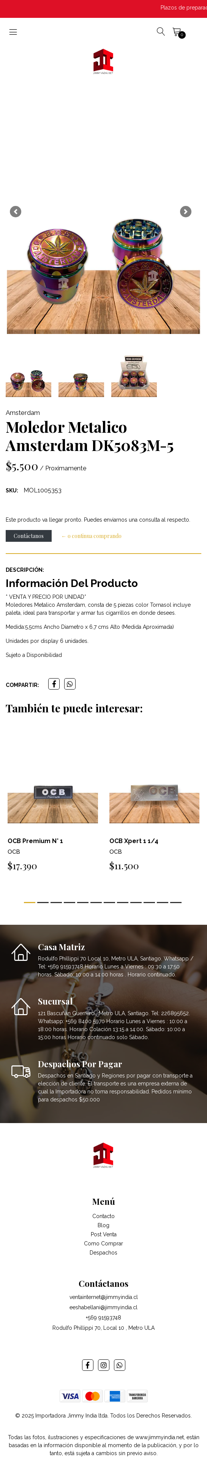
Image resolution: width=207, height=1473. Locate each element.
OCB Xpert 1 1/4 (133, 841)
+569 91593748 (103, 1318)
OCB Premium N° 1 (35, 841)
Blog (103, 1225)
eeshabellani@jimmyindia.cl (103, 1307)
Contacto (103, 1216)
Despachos (103, 1253)
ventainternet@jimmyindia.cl (104, 1297)
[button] (15, 211)
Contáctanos (29, 536)
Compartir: (22, 685)
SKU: (12, 490)
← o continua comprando (91, 536)
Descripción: (25, 570)
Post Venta (104, 1234)
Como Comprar (103, 1243)
